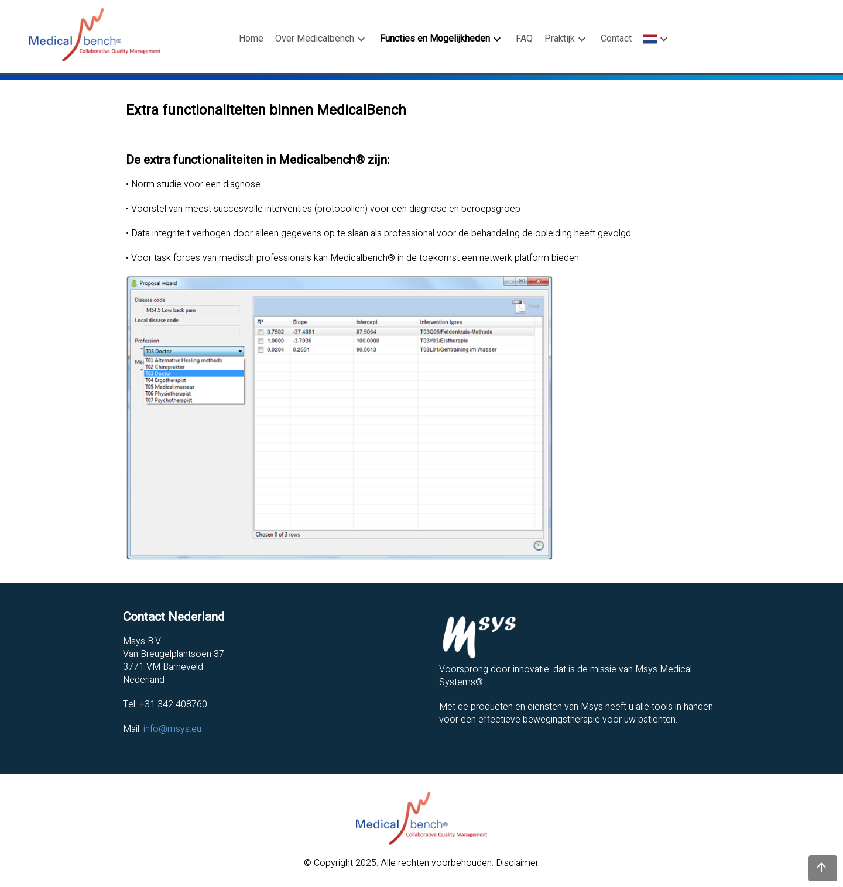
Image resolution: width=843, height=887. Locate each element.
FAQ (524, 38)
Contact (616, 38)
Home (251, 38)
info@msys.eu (172, 729)
